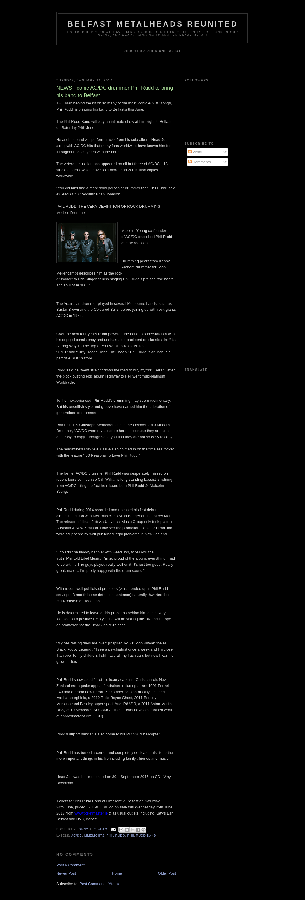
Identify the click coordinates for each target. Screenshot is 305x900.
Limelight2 (94, 835)
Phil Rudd (116, 835)
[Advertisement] (208, 267)
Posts (195, 152)
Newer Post (66, 873)
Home (117, 873)
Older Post (167, 873)
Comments (199, 162)
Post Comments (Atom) (99, 884)
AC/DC (76, 835)
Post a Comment (70, 865)
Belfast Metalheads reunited (153, 24)
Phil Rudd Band (141, 835)
